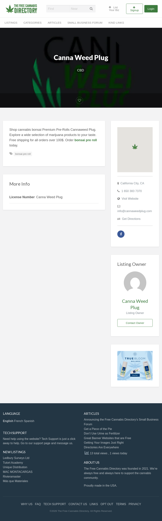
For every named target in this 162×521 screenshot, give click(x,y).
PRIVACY (135, 504)
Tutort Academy (13, 462)
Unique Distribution (15, 467)
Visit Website (130, 198)
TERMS (121, 504)
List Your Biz (114, 9)
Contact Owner (135, 322)
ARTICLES (54, 22)
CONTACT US (77, 504)
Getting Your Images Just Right (104, 442)
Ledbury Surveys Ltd (16, 458)
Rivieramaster (12, 476)
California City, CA (132, 183)
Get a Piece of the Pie (98, 428)
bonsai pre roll (23, 154)
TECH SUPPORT (54, 504)
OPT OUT (107, 504)
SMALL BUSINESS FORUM (84, 22)
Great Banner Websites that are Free (107, 438)
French (18, 421)
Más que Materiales (15, 481)
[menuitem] (116, 9)
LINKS (94, 504)
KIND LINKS (116, 22)
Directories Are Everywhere (101, 447)
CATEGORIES (32, 22)
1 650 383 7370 (131, 191)
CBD (80, 70)
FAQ (38, 504)
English (8, 421)
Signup (134, 10)
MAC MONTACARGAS (17, 471)
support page (42, 443)
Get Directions (131, 218)
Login (151, 8)
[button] (135, 146)
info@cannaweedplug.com (134, 211)
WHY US (26, 504)
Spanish (29, 421)
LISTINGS (11, 22)
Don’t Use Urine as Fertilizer (102, 433)
